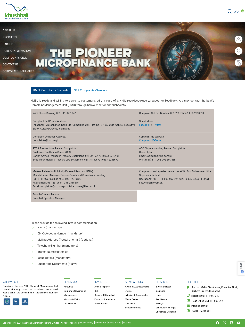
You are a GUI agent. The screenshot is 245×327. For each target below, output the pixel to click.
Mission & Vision (72, 299)
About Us (9, 30)
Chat (241, 266)
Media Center (131, 299)
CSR (96, 291)
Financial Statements (104, 299)
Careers (8, 44)
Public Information (17, 50)
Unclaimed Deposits (166, 311)
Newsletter (130, 303)
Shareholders (101, 303)
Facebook (144, 124)
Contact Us (11, 64)
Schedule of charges (166, 307)
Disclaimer (100, 322)
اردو (237, 11)
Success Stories (133, 307)
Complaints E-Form (150, 140)
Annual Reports (102, 286)
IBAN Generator (163, 286)
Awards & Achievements (137, 286)
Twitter (157, 124)
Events (128, 291)
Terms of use (114, 322)
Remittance (161, 299)
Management (70, 295)
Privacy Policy (86, 322)
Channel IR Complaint (104, 295)
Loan (158, 295)
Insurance (160, 291)
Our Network (70, 303)
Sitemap (127, 322)
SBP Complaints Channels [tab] (90, 90)
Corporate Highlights (18, 71)
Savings (160, 303)
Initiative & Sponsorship (136, 295)
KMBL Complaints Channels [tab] (50, 90)
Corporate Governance (75, 291)
